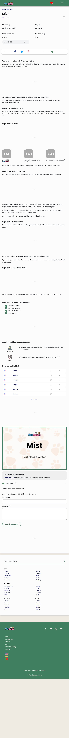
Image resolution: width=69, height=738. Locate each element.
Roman (38, 703)
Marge (15, 480)
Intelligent (7, 690)
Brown (6, 705)
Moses (15, 489)
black (10, 458)
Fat (5, 709)
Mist (11, 9)
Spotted (7, 707)
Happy (38, 686)
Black (6, 703)
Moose (15, 494)
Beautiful (7, 680)
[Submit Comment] (11, 624)
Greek (38, 701)
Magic (15, 485)
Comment (6, 606)
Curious (38, 690)
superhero (10, 449)
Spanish (38, 705)
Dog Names (5, 9)
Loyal (37, 695)
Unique (38, 671)
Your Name (6, 597)
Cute (6, 671)
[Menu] (62, 3)
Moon (15, 471)
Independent (8, 686)
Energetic (7, 692)
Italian (38, 707)
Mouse (15, 475)
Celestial (38, 673)
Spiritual (6, 673)
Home (7, 737)
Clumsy (38, 692)
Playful (6, 688)
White (6, 701)
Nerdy (37, 675)
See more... (34, 499)
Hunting (38, 680)
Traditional (7, 675)
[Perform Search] (64, 661)
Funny (6, 678)
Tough (38, 688)
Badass (38, 678)
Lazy (5, 695)
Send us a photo (10, 578)
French (38, 709)
